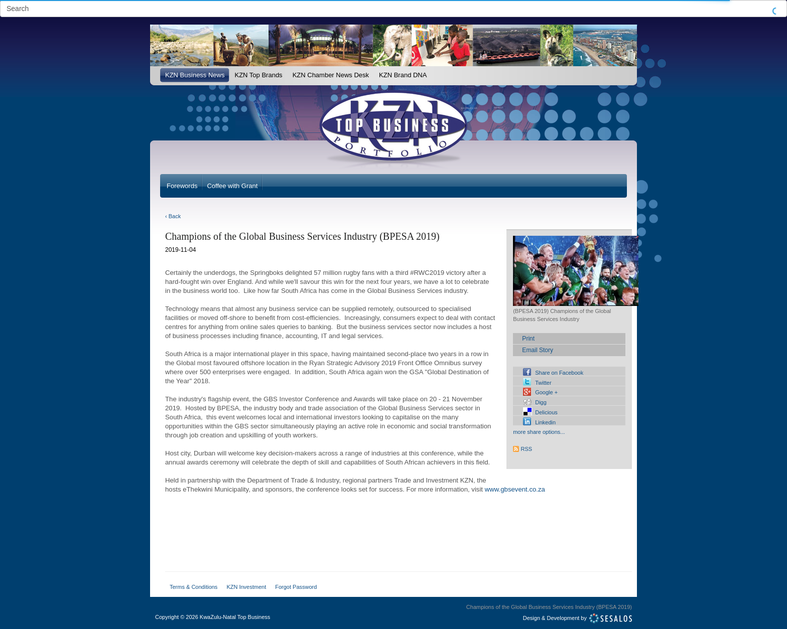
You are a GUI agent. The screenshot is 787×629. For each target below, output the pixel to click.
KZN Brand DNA (403, 75)
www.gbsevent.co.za (515, 489)
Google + (546, 392)
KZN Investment (246, 587)
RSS (527, 449)
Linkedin (545, 422)
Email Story (537, 350)
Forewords (182, 186)
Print (528, 338)
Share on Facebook (559, 373)
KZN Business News (194, 75)
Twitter (543, 383)
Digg (541, 402)
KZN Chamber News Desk (331, 75)
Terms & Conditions (193, 587)
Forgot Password (296, 587)
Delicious (546, 412)
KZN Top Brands (258, 75)
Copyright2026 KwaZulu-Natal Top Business (212, 617)
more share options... (539, 432)
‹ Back (173, 216)
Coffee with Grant (232, 186)
